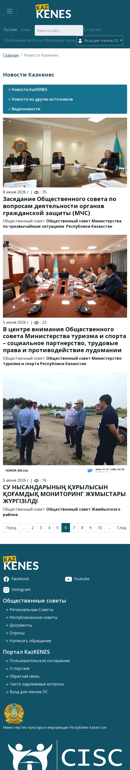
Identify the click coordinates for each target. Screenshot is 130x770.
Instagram (17, 589)
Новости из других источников (40, 99)
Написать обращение (28, 640)
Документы (18, 625)
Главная (10, 55)
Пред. (11, 527)
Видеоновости (23, 109)
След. (122, 527)
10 (100, 527)
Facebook (16, 578)
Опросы (15, 633)
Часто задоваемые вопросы (34, 684)
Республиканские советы (31, 617)
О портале (92, 29)
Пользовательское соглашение (37, 660)
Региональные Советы (29, 609)
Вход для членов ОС (26, 691)
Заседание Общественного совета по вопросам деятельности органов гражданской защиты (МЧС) (59, 206)
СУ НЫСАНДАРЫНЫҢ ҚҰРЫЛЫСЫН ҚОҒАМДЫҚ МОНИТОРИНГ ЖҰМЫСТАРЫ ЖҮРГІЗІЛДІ (64, 494)
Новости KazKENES (27, 89)
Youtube (77, 578)
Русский (10, 29)
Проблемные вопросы (23, 40)
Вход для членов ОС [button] (98, 40)
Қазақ (26, 29)
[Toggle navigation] (10, 11)
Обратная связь (22, 676)
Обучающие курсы (60, 40)
